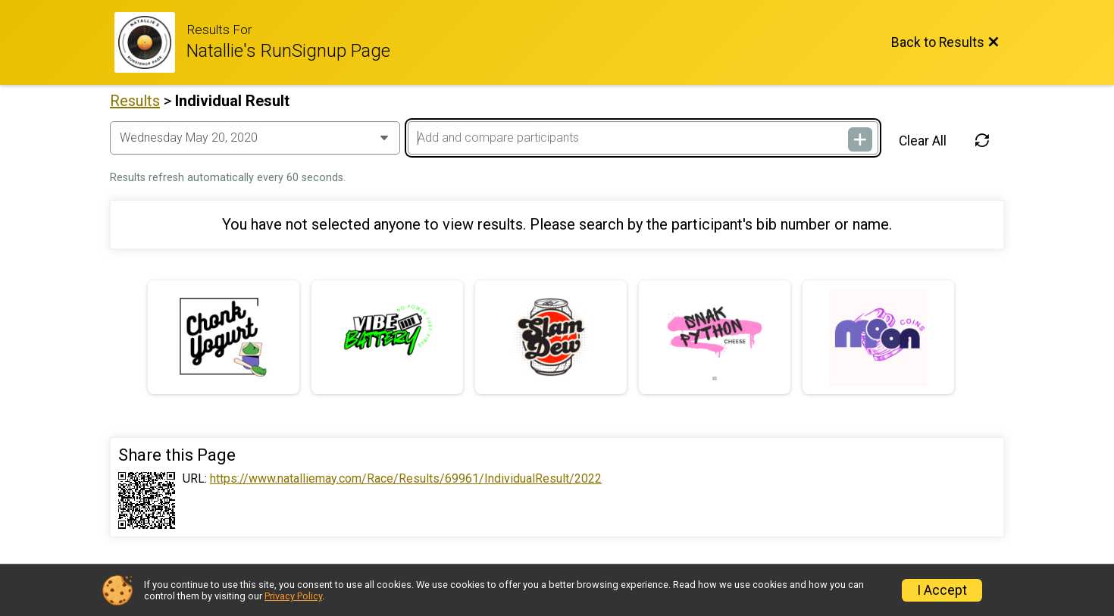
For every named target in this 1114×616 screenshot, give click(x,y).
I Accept (942, 590)
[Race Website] (150, 42)
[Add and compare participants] (643, 138)
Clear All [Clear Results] (923, 141)
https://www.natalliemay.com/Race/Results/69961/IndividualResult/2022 (406, 479)
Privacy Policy (293, 596)
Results (135, 101)
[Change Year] (255, 138)
